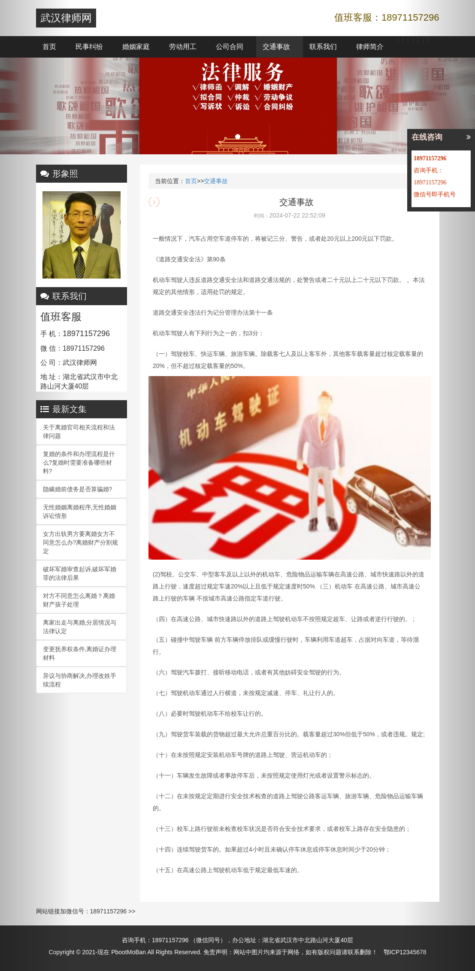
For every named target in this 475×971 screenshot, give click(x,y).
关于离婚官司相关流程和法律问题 (79, 431)
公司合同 (229, 46)
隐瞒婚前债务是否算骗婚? (77, 489)
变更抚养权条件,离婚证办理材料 (80, 653)
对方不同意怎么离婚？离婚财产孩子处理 (79, 600)
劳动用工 (183, 46)
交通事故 (276, 46)
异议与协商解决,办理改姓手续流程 (80, 680)
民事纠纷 (89, 46)
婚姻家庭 (136, 46)
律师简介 (370, 46)
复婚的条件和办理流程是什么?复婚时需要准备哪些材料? (79, 462)
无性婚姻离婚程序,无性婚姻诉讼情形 (80, 511)
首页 (49, 46)
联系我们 (323, 46)
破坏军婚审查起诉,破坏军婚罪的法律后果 (80, 573)
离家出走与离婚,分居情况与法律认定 (80, 626)
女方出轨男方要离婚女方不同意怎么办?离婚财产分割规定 (80, 542)
